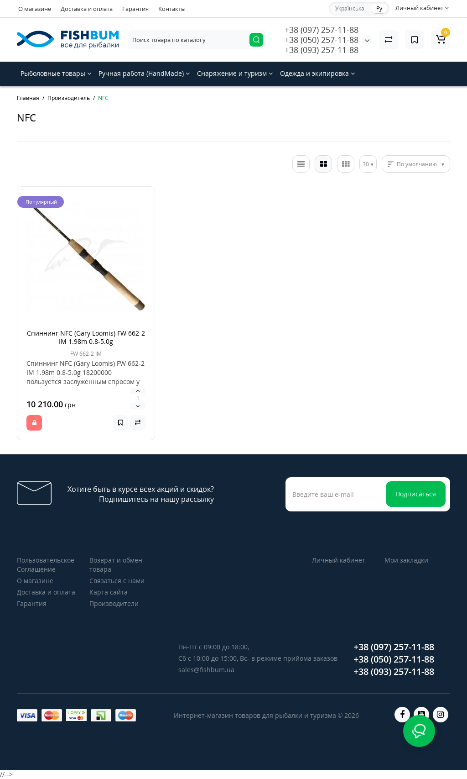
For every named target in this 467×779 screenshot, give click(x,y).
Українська (349, 8)
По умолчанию (417, 164)
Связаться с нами (117, 580)
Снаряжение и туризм (235, 73)
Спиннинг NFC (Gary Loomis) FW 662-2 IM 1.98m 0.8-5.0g (86, 337)
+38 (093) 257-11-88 (321, 49)
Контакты (172, 9)
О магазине (34, 9)
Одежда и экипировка (317, 73)
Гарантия (135, 9)
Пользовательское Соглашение (45, 565)
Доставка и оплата (87, 9)
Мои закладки (406, 560)
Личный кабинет (338, 560)
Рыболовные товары (56, 73)
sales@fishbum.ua (206, 669)
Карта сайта (108, 592)
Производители (114, 603)
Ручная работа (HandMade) (144, 73)
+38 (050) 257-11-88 (321, 39)
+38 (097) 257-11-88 (321, 29)
